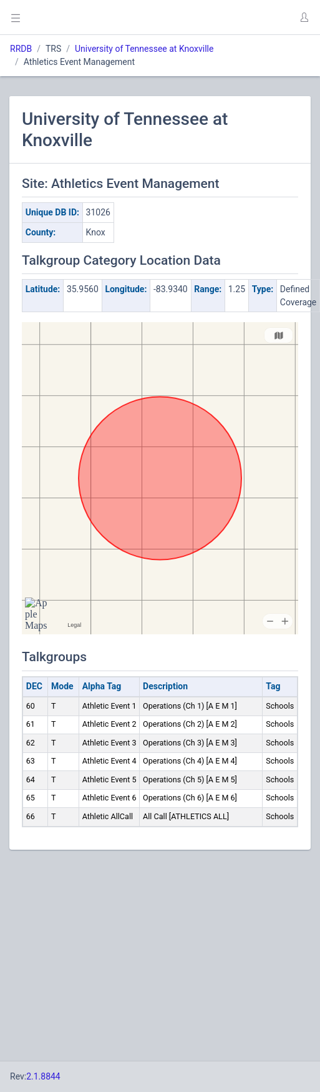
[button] (304, 17)
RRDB (21, 49)
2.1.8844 (43, 1076)
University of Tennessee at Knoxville (144, 49)
